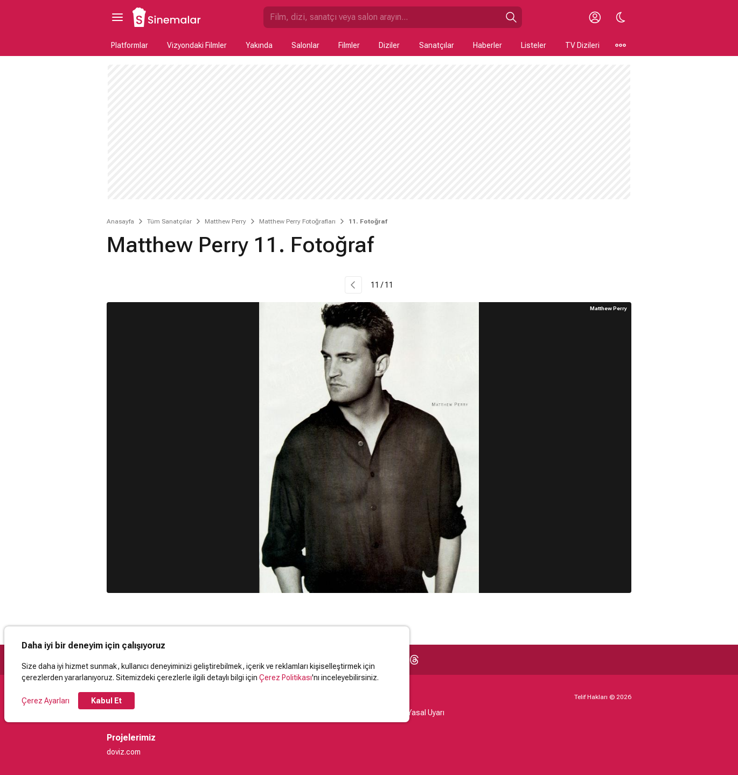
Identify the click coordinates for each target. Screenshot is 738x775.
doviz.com (124, 752)
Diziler (389, 45)
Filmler (349, 45)
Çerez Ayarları (45, 700)
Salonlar (305, 45)
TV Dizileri (582, 45)
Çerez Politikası (285, 677)
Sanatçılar (436, 45)
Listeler (533, 45)
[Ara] (511, 17)
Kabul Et (106, 700)
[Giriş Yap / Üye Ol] (594, 17)
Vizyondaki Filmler (197, 45)
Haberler (487, 45)
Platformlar (129, 45)
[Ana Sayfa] (167, 17)
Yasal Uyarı (425, 712)
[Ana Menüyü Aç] (117, 17)
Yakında (259, 45)
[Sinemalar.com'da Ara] (381, 17)
